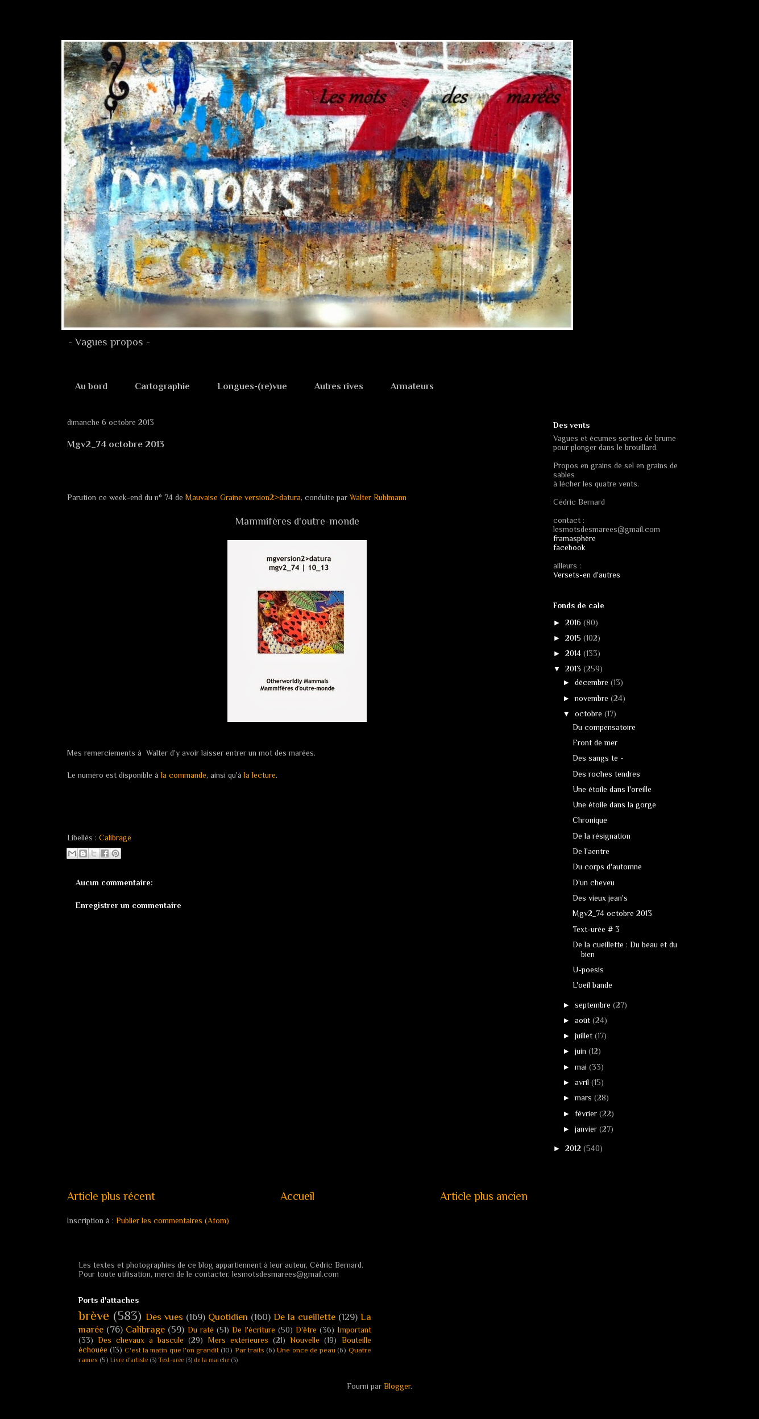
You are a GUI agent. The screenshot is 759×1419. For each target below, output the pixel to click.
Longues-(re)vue (252, 386)
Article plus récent (111, 1196)
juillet (585, 1035)
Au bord (91, 386)
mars (584, 1097)
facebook (569, 547)
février (587, 1113)
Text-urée (171, 1359)
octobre (589, 713)
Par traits (249, 1350)
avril (583, 1082)
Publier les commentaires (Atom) (172, 1220)
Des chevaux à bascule (141, 1339)
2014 (574, 653)
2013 (574, 668)
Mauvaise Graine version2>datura (243, 497)
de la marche (211, 1359)
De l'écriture (253, 1329)
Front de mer (595, 742)
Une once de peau (306, 1350)
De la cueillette (304, 1316)
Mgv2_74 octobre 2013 (612, 913)
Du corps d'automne (607, 866)
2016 (574, 622)
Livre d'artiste (129, 1359)
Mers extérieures (238, 1339)
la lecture (259, 774)
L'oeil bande (592, 984)
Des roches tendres (606, 773)
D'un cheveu (594, 882)
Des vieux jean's (600, 897)
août (583, 1020)
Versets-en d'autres (586, 574)
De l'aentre (591, 851)
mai (582, 1066)
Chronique (590, 819)
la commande (183, 774)
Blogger (397, 1386)
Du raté (201, 1329)
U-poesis (588, 969)
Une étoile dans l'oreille (612, 789)
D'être (306, 1329)
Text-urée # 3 (596, 929)
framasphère (574, 538)
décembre (593, 682)
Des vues (164, 1316)
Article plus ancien (484, 1196)
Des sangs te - (598, 757)
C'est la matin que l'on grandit (172, 1350)
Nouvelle (305, 1339)
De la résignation (602, 835)
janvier (587, 1128)
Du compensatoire (604, 727)
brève (93, 1316)
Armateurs (412, 386)
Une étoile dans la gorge (614, 804)
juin (581, 1050)
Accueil (297, 1196)
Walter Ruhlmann (378, 497)
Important (354, 1329)
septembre (594, 1004)
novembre (593, 698)
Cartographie (162, 386)
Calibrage (115, 837)
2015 (574, 637)
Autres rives (338, 386)
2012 (574, 1148)
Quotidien (228, 1316)
